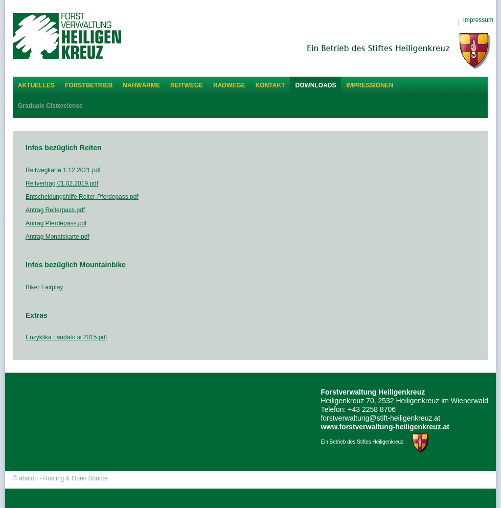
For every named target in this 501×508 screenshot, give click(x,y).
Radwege (229, 85)
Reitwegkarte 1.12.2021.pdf (63, 170)
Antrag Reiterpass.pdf (55, 210)
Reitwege (186, 85)
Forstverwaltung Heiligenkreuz (67, 36)
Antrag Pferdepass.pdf (56, 223)
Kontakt (270, 85)
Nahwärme (141, 85)
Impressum (478, 20)
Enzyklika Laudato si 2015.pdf (66, 337)
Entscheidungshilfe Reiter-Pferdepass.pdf (82, 196)
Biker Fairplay (44, 287)
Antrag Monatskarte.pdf (57, 236)
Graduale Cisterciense (50, 105)
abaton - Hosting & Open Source (63, 478)
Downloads (315, 85)
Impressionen (369, 85)
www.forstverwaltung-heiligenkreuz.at (385, 427)
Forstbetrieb (88, 85)
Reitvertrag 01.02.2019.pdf (62, 183)
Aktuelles (36, 85)
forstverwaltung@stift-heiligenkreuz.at (380, 418)
